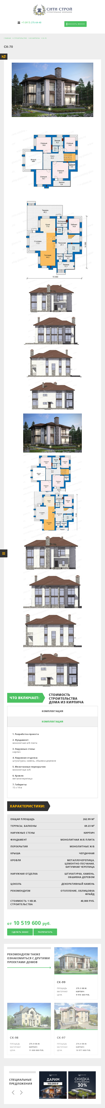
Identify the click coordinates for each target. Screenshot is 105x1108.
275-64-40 (31, 22)
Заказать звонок (75, 24)
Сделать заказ (20, 932)
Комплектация (52, 711)
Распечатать (45, 932)
